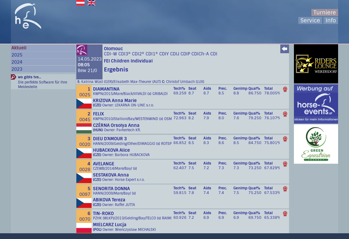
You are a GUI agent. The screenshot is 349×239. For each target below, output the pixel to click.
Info (331, 20)
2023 (16, 69)
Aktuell (18, 48)
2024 (16, 62)
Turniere (325, 12)
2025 (16, 55)
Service (310, 20)
